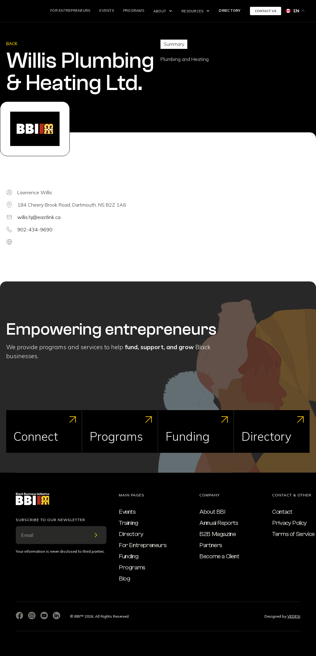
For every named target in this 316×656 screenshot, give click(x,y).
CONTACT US (265, 11)
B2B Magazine (217, 534)
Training (128, 522)
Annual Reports (218, 522)
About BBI (212, 511)
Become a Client (219, 556)
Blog (124, 578)
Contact (282, 511)
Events (106, 10)
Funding (128, 556)
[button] (162, 11)
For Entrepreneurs (70, 10)
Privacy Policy (289, 522)
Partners (210, 545)
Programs (133, 10)
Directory (229, 10)
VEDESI (293, 616)
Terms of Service (293, 534)
